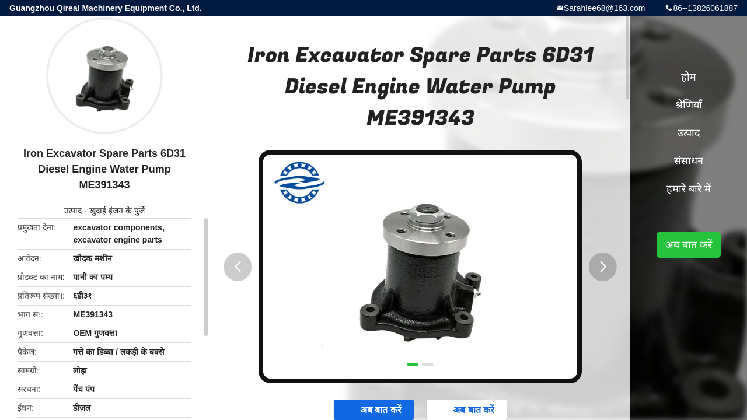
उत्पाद (73, 210)
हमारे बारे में (688, 189)
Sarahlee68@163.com (604, 8)
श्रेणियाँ (688, 105)
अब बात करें (688, 245)
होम (688, 77)
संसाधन (688, 161)
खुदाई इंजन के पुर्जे (117, 210)
